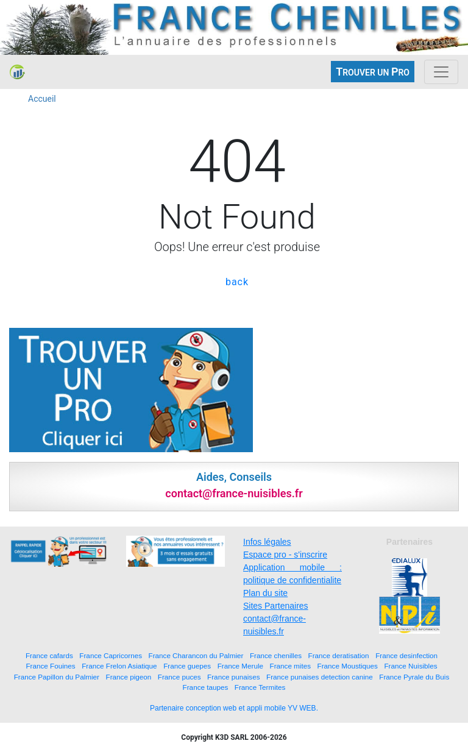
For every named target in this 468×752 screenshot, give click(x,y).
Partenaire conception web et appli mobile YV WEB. (234, 708)
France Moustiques (347, 666)
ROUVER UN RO (373, 71)
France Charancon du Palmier (196, 655)
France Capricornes (110, 655)
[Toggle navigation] (441, 72)
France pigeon (129, 677)
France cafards (49, 655)
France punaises (233, 677)
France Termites (260, 687)
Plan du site (265, 593)
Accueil (42, 99)
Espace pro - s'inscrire (285, 554)
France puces (179, 677)
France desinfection (406, 655)
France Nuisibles (410, 666)
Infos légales (267, 542)
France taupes (206, 687)
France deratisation (338, 655)
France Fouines (50, 666)
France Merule (240, 666)
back (237, 282)
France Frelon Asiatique (119, 666)
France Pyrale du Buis (414, 677)
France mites (290, 666)
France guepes (187, 666)
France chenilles (276, 655)
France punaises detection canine (319, 677)
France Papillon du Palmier (56, 677)
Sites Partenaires (275, 606)
